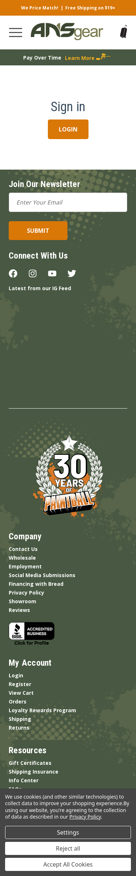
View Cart (21, 692)
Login (16, 675)
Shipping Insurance (33, 771)
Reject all (68, 848)
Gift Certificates (30, 762)
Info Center (23, 780)
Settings (68, 832)
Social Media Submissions (42, 575)
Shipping (20, 718)
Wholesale (22, 557)
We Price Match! (39, 8)
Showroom (22, 601)
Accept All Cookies (68, 864)
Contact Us (23, 549)
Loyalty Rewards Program (42, 710)
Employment (25, 566)
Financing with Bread (36, 583)
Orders (17, 701)
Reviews (19, 610)
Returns (19, 727)
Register (20, 684)
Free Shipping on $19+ (90, 8)
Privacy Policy (26, 592)
